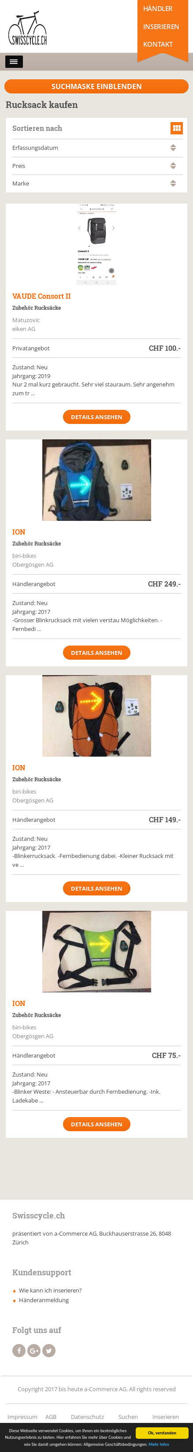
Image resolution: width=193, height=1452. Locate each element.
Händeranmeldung (44, 1300)
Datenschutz (87, 1417)
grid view (177, 128)
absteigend (173, 149)
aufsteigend (173, 145)
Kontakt (158, 44)
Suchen (128, 1417)
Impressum (22, 1417)
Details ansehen (96, 417)
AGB (50, 1417)
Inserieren (161, 26)
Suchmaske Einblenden (97, 86)
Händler (158, 8)
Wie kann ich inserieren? (50, 1290)
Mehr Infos (158, 1446)
